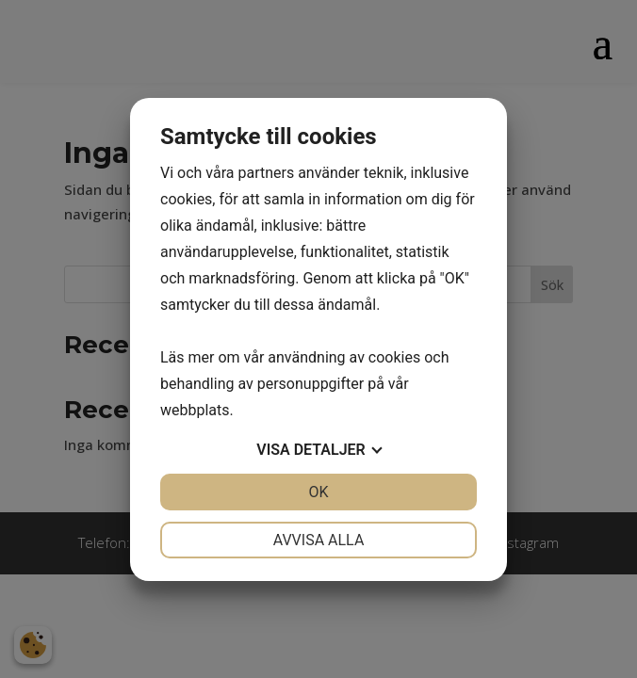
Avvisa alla (319, 540)
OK (318, 492)
